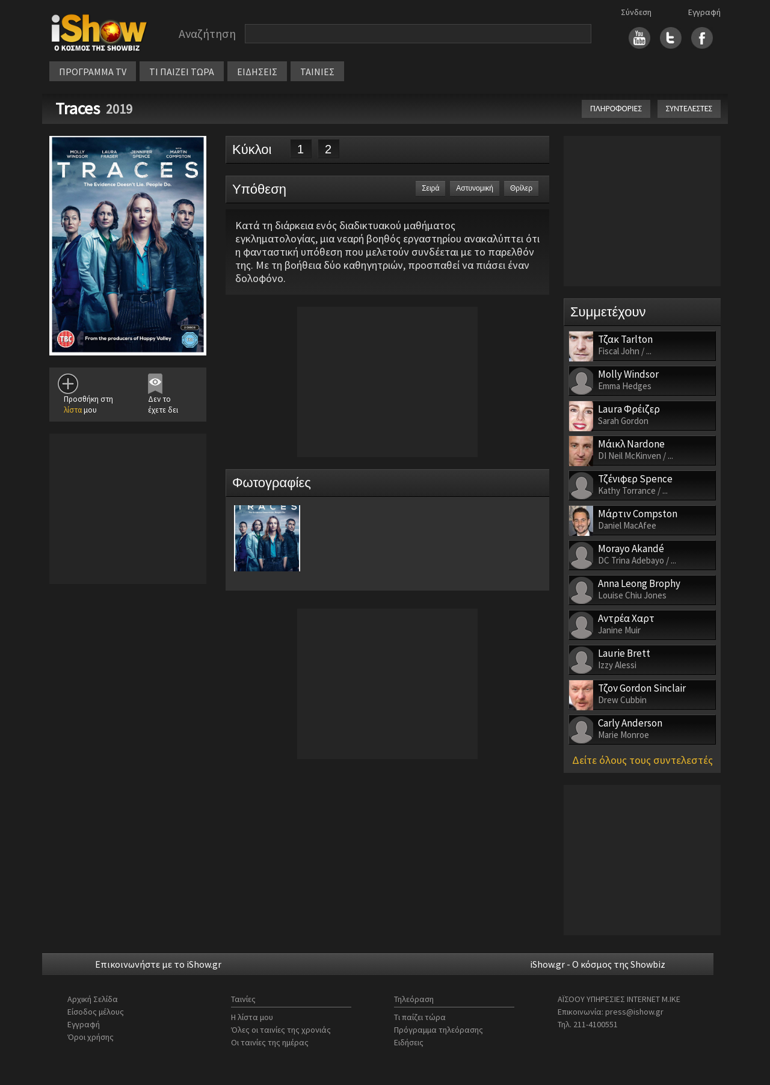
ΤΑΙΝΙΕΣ (317, 72)
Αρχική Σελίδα (92, 999)
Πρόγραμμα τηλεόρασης (438, 1029)
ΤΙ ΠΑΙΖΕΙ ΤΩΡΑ (181, 72)
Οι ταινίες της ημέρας (270, 1042)
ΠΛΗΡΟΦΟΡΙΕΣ (616, 108)
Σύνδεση (636, 12)
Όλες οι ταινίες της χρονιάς (281, 1029)
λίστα (73, 410)
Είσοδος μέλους (95, 1011)
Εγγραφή (704, 12)
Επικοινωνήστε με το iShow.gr (158, 964)
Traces (77, 108)
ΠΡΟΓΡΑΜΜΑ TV (92, 72)
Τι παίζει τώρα (420, 1017)
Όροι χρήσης (90, 1036)
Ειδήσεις (409, 1042)
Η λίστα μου (252, 1017)
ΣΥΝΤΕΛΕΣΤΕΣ (689, 108)
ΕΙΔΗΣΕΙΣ (257, 72)
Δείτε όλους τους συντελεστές (642, 760)
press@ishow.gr (634, 1011)
